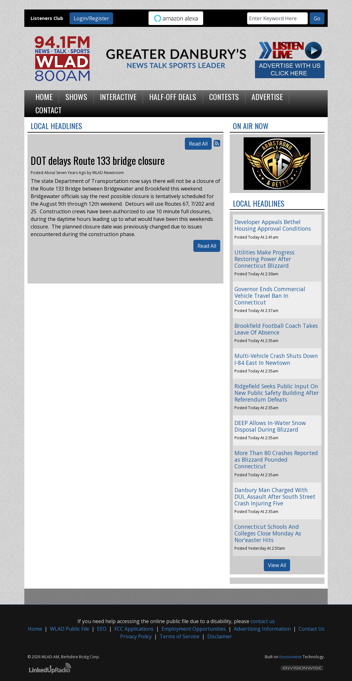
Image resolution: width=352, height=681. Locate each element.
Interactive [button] (118, 96)
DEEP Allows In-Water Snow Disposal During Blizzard (270, 426)
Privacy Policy (136, 636)
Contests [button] (224, 96)
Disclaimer (219, 636)
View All (277, 565)
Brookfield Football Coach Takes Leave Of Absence (276, 329)
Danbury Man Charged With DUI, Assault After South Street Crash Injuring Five (274, 496)
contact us (263, 621)
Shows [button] (76, 96)
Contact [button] (48, 110)
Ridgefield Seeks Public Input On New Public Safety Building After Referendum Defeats (276, 392)
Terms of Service (179, 636)
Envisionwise (290, 656)
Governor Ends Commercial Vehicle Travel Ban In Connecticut (269, 295)
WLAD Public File (69, 628)
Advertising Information (262, 628)
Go (317, 18)
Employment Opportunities (193, 628)
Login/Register (91, 18)
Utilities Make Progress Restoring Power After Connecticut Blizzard (264, 258)
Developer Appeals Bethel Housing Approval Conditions (272, 225)
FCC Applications (134, 628)
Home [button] (43, 96)
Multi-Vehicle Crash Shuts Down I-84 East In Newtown (276, 359)
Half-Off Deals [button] (172, 96)
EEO (101, 628)
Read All (198, 143)
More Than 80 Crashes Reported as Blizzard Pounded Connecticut (276, 459)
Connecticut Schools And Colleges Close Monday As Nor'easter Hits (267, 533)
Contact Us (312, 628)
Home (35, 628)
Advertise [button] (267, 96)
